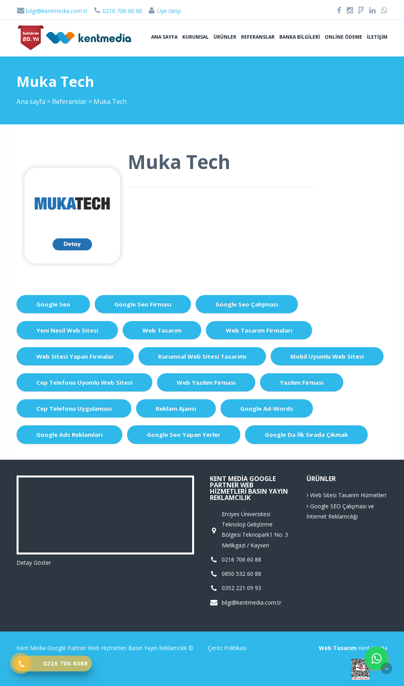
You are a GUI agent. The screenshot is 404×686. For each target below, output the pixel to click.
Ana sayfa (164, 37)
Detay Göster (34, 562)
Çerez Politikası (227, 648)
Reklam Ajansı (176, 408)
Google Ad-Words (266, 408)
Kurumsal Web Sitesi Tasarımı (202, 356)
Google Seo (53, 304)
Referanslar (258, 37)
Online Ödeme (343, 37)
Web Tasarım (161, 330)
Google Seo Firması (142, 304)
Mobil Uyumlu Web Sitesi (327, 356)
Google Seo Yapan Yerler (184, 434)
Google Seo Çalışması (246, 304)
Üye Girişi (164, 11)
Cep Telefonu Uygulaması (74, 408)
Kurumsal (195, 37)
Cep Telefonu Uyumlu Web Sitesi (84, 382)
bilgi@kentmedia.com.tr (52, 11)
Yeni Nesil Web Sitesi (67, 330)
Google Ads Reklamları (69, 434)
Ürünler (224, 37)
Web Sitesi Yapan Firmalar (75, 356)
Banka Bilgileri (299, 37)
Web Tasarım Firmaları (259, 330)
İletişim (377, 37)
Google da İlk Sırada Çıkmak (306, 434)
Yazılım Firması (302, 382)
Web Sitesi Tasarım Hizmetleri (346, 495)
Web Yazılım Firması (206, 382)
